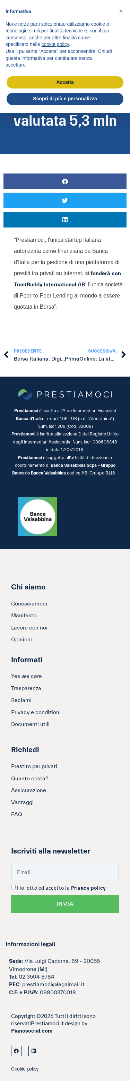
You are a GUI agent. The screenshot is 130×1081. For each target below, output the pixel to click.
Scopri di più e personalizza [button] (65, 98)
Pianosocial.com (32, 1031)
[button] (65, 181)
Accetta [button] (65, 82)
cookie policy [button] (55, 44)
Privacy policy (88, 888)
